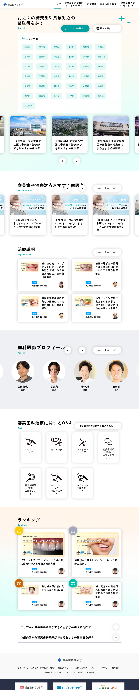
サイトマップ (23, 667)
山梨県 (56, 66)
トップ (57, 4)
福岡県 (27, 96)
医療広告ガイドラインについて (58, 672)
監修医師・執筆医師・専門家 (43, 667)
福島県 (86, 47)
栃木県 (27, 56)
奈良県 (27, 86)
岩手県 (42, 47)
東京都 (86, 56)
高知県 (101, 86)
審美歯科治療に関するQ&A (128, 4)
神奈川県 (101, 56)
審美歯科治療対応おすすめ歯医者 (74, 4)
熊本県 (71, 96)
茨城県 (101, 47)
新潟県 (27, 66)
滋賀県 (56, 76)
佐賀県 (42, 96)
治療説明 (92, 4)
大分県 (86, 96)
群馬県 (42, 56)
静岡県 (101, 66)
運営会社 (90, 672)
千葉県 (71, 56)
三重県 (42, 76)
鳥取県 (42, 86)
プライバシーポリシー (100, 667)
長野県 (71, 66)
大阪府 (86, 76)
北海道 (27, 47)
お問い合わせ (78, 672)
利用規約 (115, 667)
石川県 (42, 66)
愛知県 (27, 76)
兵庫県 (101, 76)
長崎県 (56, 96)
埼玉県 (56, 56)
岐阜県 (86, 66)
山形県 (71, 47)
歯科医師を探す (108, 4)
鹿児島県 (28, 105)
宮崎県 (101, 96)
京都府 (71, 76)
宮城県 (56, 47)
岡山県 (56, 86)
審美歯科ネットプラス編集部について (73, 667)
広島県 (71, 86)
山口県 (86, 86)
